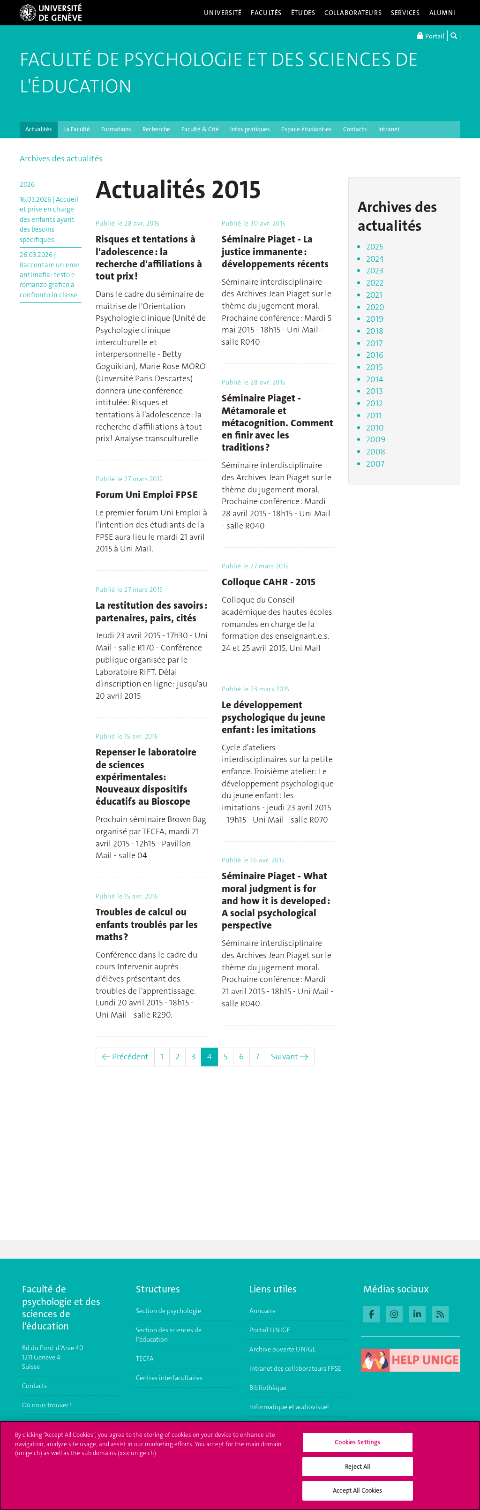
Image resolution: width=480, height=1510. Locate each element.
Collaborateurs (353, 12)
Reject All (357, 1472)
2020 (375, 307)
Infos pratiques (250, 129)
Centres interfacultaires (169, 1378)
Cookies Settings (357, 1448)
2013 (374, 391)
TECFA (145, 1358)
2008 (375, 451)
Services (405, 12)
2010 (375, 427)
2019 (374, 319)
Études (303, 12)
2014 (374, 379)
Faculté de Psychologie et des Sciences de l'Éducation (219, 72)
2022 (374, 282)
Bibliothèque (267, 1387)
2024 (375, 258)
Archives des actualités (61, 158)
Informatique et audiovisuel (289, 1407)
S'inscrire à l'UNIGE (49, 1424)
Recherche (156, 129)
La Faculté (76, 129)
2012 (374, 403)
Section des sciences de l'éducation (169, 1335)
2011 (374, 415)
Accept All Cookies (357, 1496)
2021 (374, 295)
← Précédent (125, 1056)
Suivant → (289, 1056)
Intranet (389, 129)
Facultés (266, 12)
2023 (374, 270)
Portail (430, 35)
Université (223, 12)
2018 (374, 331)
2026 (27, 184)
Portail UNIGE (269, 1330)
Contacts (355, 129)
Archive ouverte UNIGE (282, 1349)
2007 (375, 463)
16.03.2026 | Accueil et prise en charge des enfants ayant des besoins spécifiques (49, 219)
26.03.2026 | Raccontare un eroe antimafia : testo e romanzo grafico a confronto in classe (49, 275)
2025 (374, 246)
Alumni (442, 12)
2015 (374, 367)
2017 (374, 343)
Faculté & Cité (200, 129)
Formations (116, 129)
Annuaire (262, 1310)
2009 (375, 439)
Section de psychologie (168, 1310)
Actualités (38, 129)
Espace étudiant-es (306, 129)
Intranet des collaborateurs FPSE (295, 1368)
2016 (374, 355)
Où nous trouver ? (47, 1405)
